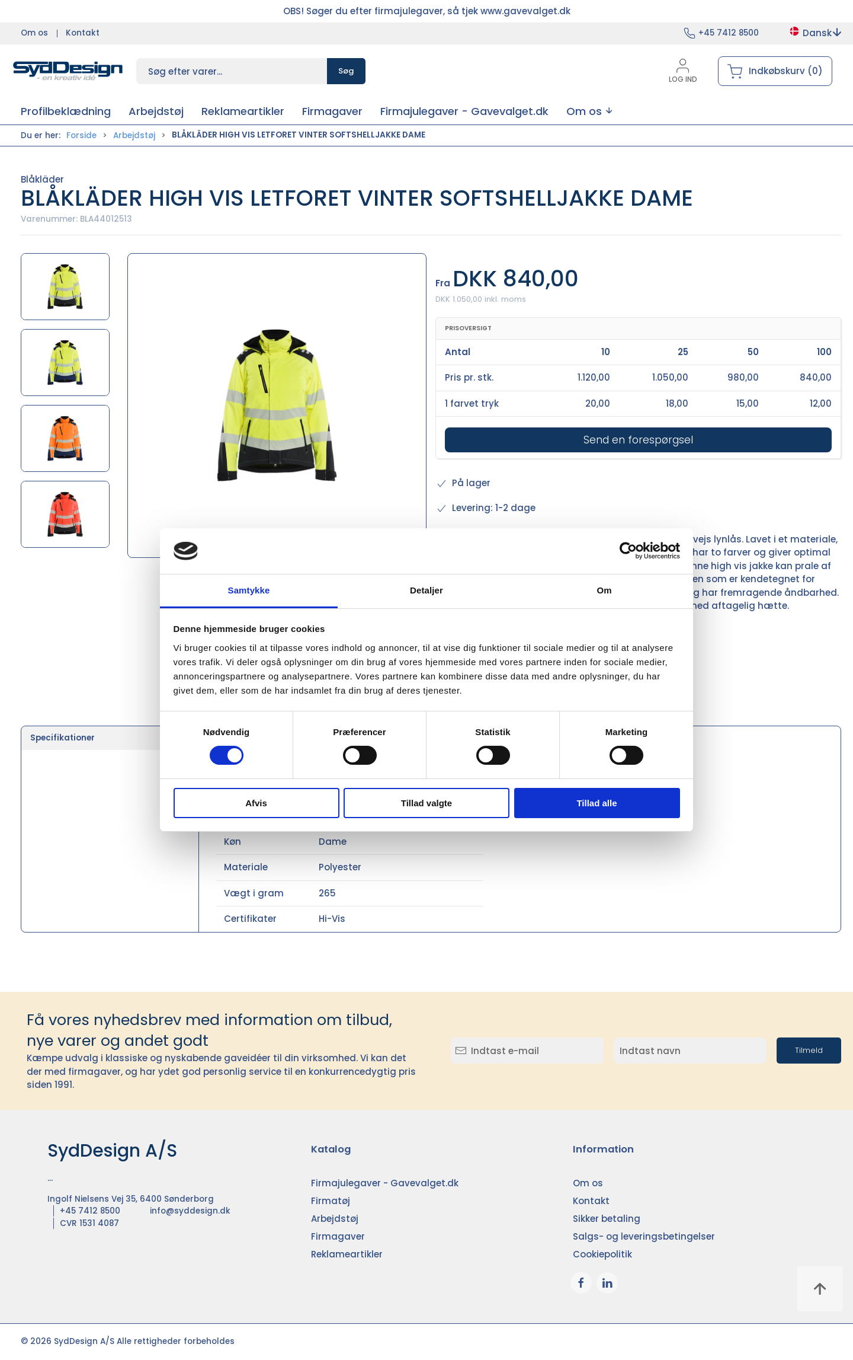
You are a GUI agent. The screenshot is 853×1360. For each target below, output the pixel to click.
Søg (346, 70)
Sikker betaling (606, 1218)
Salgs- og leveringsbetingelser (644, 1236)
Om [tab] (604, 590)
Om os (34, 33)
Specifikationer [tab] (62, 737)
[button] (589, 111)
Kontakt (83, 33)
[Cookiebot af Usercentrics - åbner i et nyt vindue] (628, 551)
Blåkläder (42, 179)
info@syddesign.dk (190, 1211)
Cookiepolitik (602, 1254)
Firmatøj (330, 1201)
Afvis (256, 803)
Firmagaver (338, 1236)
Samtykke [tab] (249, 590)
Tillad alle (596, 803)
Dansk (814, 33)
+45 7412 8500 (728, 33)
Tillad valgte (426, 803)
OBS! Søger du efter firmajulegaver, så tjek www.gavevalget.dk (426, 11)
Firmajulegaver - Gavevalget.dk (384, 1183)
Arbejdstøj (134, 135)
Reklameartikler (347, 1254)
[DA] (68, 71)
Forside (81, 135)
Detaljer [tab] (426, 590)
